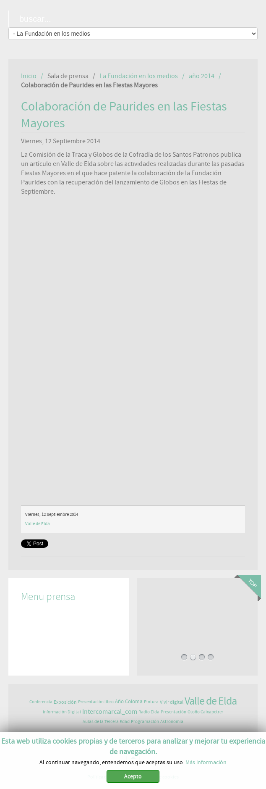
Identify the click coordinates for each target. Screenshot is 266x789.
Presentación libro (96, 702)
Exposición (65, 702)
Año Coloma (129, 702)
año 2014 (201, 76)
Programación (145, 721)
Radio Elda (148, 712)
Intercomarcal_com (109, 711)
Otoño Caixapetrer (205, 712)
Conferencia (40, 702)
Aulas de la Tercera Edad (106, 721)
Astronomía (171, 721)
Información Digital (62, 712)
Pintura (151, 702)
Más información (206, 762)
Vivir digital (171, 702)
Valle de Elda (37, 523)
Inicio (29, 76)
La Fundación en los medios (138, 76)
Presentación (173, 712)
